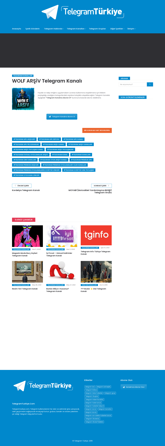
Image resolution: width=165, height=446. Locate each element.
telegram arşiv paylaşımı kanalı (29, 149)
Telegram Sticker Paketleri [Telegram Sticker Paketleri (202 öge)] (94, 422)
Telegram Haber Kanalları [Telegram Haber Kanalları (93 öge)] (94, 399)
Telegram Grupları (97, 28)
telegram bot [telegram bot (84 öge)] (89, 387)
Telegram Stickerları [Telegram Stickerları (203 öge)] (92, 419)
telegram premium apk (82, 160)
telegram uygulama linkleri (27, 175)
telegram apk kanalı (74, 139)
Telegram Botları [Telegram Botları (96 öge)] (91, 390)
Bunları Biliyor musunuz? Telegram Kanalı (57, 290)
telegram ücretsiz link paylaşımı (79, 170)
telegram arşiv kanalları (81, 144)
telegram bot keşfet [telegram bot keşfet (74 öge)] (103, 387)
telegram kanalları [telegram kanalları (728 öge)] (105, 409)
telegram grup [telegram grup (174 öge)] (110, 393)
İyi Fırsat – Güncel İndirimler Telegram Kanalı (59, 254)
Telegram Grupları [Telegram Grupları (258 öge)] (91, 396)
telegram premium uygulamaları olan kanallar (65, 165)
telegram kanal (61, 155)
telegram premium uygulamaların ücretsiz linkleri (37, 170)
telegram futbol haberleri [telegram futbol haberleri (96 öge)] (94, 393)
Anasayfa (16, 28)
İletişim (131, 28)
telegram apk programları (27, 144)
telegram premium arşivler (27, 165)
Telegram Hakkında (53, 28)
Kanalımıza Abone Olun (133, 387)
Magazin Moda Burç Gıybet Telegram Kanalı (24, 254)
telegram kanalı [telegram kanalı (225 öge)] (91, 412)
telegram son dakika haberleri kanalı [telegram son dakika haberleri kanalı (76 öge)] (98, 415)
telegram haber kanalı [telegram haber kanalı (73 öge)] (93, 403)
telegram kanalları (81, 155)
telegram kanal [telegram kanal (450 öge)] (90, 409)
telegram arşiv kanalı (54, 144)
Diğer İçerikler (116, 28)
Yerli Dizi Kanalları (89, 285)
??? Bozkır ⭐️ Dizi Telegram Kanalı (93, 290)
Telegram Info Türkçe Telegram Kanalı (95, 252)
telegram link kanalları (25, 160)
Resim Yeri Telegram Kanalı (24, 288)
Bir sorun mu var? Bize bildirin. (97, 130)
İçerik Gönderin (33, 28)
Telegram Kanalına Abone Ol (62, 116)
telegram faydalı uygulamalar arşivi (31, 155)
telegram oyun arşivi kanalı (54, 160)
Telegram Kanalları (75, 28)
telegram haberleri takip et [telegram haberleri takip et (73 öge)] (94, 406)
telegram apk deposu (50, 139)
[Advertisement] (82, 50)
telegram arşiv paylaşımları (61, 149)
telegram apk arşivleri (25, 139)
